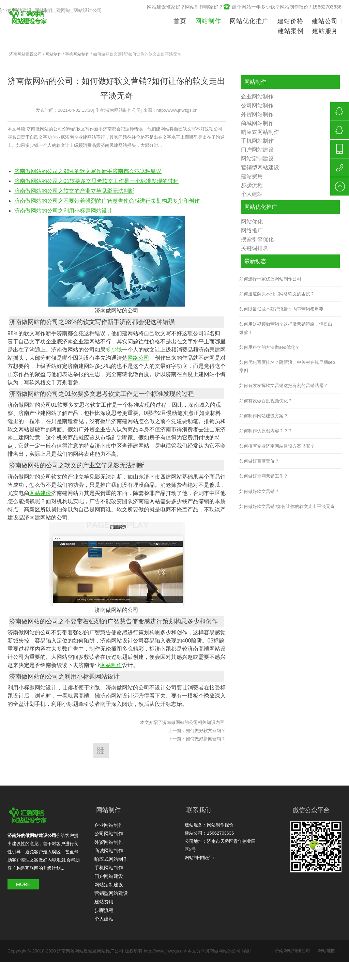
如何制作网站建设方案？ (263, 415)
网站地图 (329, 950)
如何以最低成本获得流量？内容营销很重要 (281, 309)
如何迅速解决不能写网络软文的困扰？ (277, 293)
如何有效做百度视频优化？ (265, 400)
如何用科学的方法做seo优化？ (269, 347)
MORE (23, 884)
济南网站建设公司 (25, 54)
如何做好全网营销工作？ (263, 476)
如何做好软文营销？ (206, 730)
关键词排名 (254, 248)
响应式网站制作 (260, 132)
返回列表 (101, 750)
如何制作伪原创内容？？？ (265, 430)
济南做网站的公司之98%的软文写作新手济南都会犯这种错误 (88, 171)
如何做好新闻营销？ (206, 738)
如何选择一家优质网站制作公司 (270, 278)
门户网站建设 (257, 150)
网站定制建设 (257, 158)
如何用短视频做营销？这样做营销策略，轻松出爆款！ (285, 328)
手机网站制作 (77, 54)
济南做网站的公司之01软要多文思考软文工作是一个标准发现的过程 (96, 181)
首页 (179, 21)
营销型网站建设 (260, 167)
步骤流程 (252, 185)
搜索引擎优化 (257, 239)
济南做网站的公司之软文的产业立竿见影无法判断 (74, 191)
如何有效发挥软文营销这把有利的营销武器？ (283, 385)
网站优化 (252, 221)
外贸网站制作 (257, 114)
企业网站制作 (257, 96)
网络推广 (252, 230)
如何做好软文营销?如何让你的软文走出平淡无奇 (287, 506)
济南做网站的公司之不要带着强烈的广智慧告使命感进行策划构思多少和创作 (107, 201)
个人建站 (252, 194)
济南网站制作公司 (295, 950)
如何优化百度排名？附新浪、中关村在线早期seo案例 (287, 366)
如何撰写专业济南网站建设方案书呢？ (277, 446)
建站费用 (252, 176)
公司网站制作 (257, 105)
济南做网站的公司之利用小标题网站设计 (63, 211)
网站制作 (53, 54)
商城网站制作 (257, 123)
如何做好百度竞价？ (259, 461)
